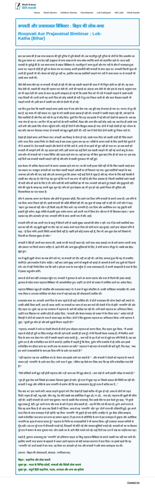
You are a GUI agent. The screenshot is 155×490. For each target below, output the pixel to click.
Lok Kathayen (104, 12)
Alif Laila (119, 12)
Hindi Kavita (133, 12)
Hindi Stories (50, 12)
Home (37, 12)
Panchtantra (87, 12)
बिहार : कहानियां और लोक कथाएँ (34, 459)
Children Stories (68, 12)
